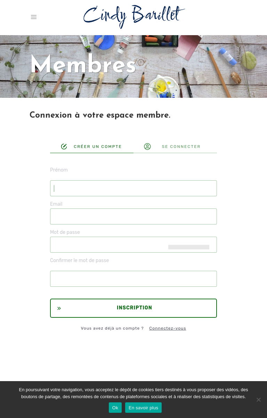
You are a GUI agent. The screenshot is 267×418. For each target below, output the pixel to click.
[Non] (258, 399)
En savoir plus (143, 407)
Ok (115, 407)
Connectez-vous (167, 328)
